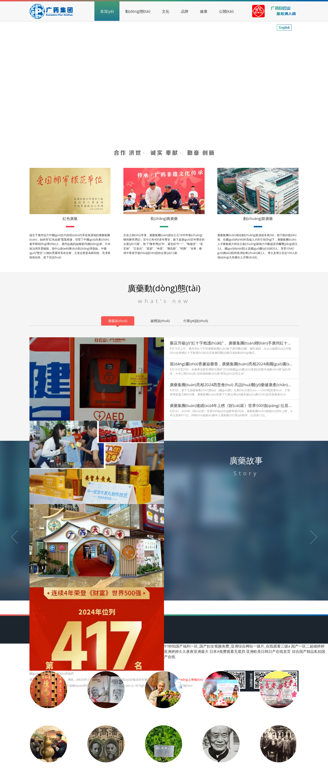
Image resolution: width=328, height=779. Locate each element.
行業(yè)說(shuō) (195, 321)
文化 (165, 11)
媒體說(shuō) (160, 321)
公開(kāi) (226, 11)
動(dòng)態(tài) (137, 11)
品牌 (184, 11)
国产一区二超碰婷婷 (308, 646)
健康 (203, 11)
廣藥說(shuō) (117, 321)
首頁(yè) (107, 11)
